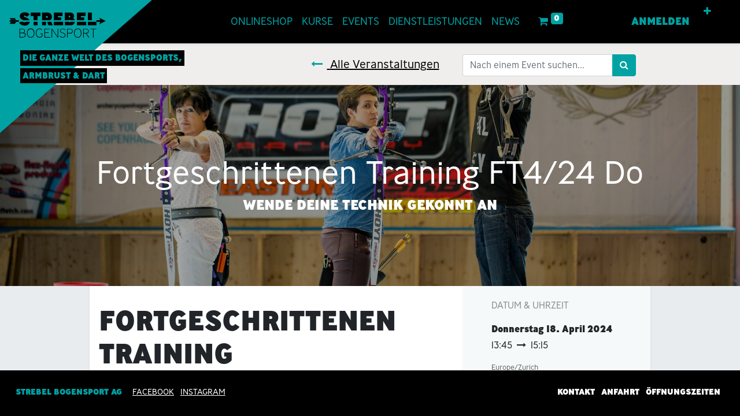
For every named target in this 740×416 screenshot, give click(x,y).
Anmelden (660, 21)
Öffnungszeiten (683, 392)
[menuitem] (262, 21)
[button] (707, 11)
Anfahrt (620, 392)
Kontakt (576, 392)
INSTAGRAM (202, 392)
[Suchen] (624, 65)
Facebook (153, 392)
